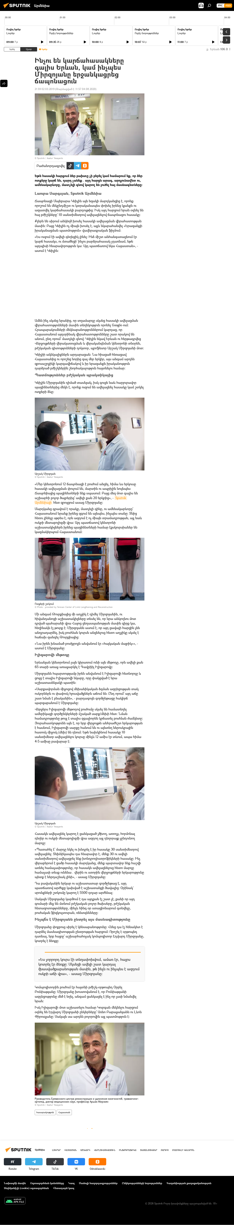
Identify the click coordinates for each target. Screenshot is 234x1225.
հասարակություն (45, 1112)
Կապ (71, 1183)
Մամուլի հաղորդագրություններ (98, 1183)
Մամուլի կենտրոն (183, 1150)
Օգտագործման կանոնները (47, 1183)
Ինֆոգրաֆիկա (127, 1150)
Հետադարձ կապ (63, 1188)
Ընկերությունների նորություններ (142, 1183)
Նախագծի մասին (15, 1183)
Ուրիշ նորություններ (61, 33)
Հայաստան (64, 1112)
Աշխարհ (85, 1150)
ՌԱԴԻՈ (165, 1150)
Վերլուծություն (104, 1150)
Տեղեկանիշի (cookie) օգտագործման (26, 1188)
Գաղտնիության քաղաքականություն (189, 1183)
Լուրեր (10, 33)
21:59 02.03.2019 (44, 89)
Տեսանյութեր (148, 1150)
